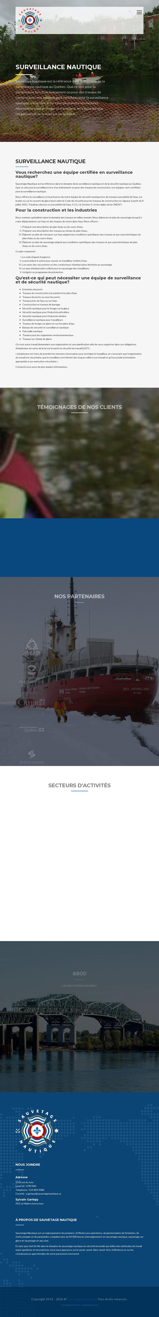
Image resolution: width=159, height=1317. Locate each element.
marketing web (90, 1304)
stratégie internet (70, 1304)
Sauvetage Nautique (82, 1299)
